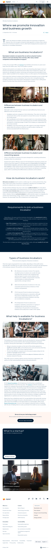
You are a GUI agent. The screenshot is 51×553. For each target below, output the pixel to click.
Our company (6, 508)
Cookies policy (20, 542)
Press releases (37, 510)
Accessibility (22, 540)
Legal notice (5, 542)
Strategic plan (6, 517)
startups (21, 64)
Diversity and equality (23, 515)
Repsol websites (6, 540)
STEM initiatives (21, 517)
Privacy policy (13, 542)
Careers (20, 505)
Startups (5, 531)
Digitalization (6, 529)
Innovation (5, 521)
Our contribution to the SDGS (24, 529)
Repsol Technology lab (7, 526)
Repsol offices (6, 515)
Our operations (6, 512)
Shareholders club (38, 508)
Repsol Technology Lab (10, 403)
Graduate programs (22, 512)
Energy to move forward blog (40, 512)
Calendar (36, 515)
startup (30, 384)
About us (5, 505)
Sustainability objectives (23, 524)
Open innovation (6, 533)
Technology (5, 524)
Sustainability (21, 521)
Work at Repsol (21, 508)
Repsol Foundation (12, 383)
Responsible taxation (22, 535)
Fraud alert (29, 540)
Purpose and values (7, 510)
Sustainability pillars (22, 526)
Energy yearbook (37, 517)
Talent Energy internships (23, 510)
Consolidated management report (24, 532)
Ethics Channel (14, 540)
